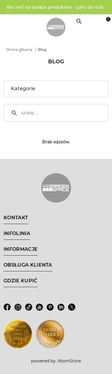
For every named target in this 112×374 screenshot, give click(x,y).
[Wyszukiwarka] (79, 21)
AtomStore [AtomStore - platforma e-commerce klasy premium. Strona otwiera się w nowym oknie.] (69, 361)
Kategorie (57, 88)
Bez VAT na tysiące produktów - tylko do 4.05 (55, 7)
